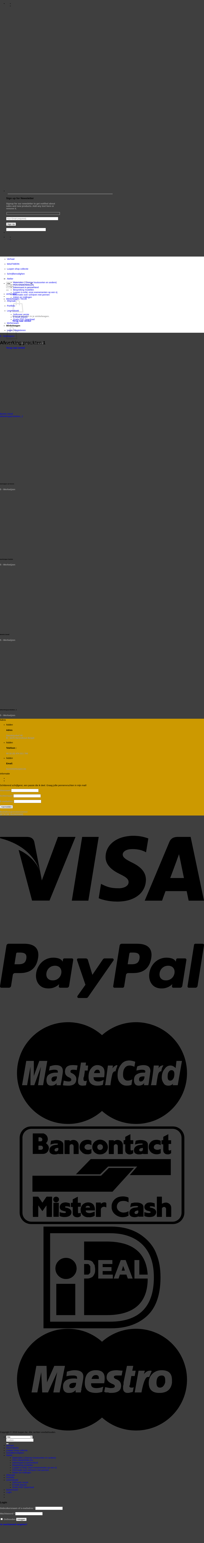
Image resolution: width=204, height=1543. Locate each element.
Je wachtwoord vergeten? (13, 1524)
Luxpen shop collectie (17, 269)
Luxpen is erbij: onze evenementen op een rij (35, 292)
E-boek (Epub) (20, 317)
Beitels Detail (6, 414)
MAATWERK (13, 264)
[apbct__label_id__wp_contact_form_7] (26, 229)
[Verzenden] (7, 290)
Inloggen (21, 1519)
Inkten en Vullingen (22, 297)
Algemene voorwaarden (18, 781)
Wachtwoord (7, 1513)
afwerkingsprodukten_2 (11, 416)
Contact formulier (14, 778)
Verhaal (11, 259)
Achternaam (6, 796)
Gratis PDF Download (24, 319)
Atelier (10, 278)
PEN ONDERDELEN (23, 285)
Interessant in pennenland (26, 287)
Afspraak (11, 301)
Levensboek (12, 1480)
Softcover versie (21, 314)
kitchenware (13, 323)
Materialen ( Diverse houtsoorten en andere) (35, 282)
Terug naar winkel (21, 321)
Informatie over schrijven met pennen (31, 294)
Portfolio (11, 306)
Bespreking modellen (23, 290)
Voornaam (5, 790)
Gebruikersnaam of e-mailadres (17, 1508)
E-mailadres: (7, 801)
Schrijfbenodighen (16, 274)
